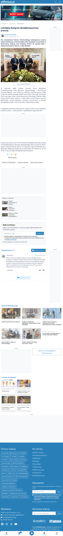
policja (14, 456)
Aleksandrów (21, 470)
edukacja (23, 460)
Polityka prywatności (40, 455)
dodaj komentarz (38, 250)
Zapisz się (40, 233)
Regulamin (37, 458)
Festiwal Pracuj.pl (39, 475)
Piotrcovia (15, 497)
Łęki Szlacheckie (7, 477)
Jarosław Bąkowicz (8, 483)
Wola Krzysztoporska (9, 480)
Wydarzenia (12, 23)
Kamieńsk (24, 467)
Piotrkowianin (22, 473)
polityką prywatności (10, 239)
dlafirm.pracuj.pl (39, 470)
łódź (13, 470)
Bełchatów (14, 460)
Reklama (36, 461)
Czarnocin (5, 470)
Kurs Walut (37, 464)
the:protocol (38, 473)
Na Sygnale (6, 456)
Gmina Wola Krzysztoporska (12, 490)
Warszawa (5, 497)
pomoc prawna (23, 163)
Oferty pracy (38, 467)
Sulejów (21, 456)
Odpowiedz (10, 270)
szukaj (59, 513)
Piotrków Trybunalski (9, 453)
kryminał (5, 494)
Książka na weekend (9, 487)
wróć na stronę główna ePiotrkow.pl (47, 352)
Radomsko (24, 497)
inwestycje (11, 473)
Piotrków (22, 453)
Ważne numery (38, 452)
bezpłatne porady (36, 163)
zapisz (59, 492)
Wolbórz (5, 467)
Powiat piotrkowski (9, 163)
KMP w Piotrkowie (21, 477)
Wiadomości (20, 23)
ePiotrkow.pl (4, 23)
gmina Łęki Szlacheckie (18, 494)
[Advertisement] (23, 125)
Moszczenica (14, 467)
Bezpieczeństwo (18, 463)
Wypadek (5, 460)
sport (4, 473)
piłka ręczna (6, 463)
